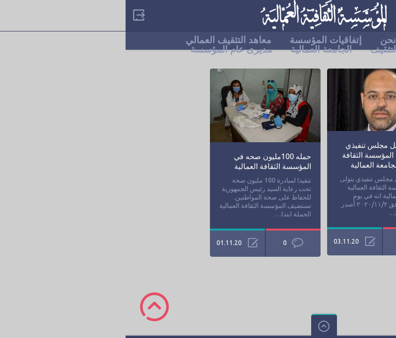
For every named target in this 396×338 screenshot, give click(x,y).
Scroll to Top (29, 307)
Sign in (11, 15)
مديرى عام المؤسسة (106, 49)
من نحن (269, 40)
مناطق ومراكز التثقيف (288, 49)
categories (381, 15)
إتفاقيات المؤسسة (200, 40)
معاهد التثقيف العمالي (103, 40)
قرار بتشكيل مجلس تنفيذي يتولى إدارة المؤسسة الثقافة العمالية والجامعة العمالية (260, 155)
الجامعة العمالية (195, 49)
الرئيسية (319, 40)
